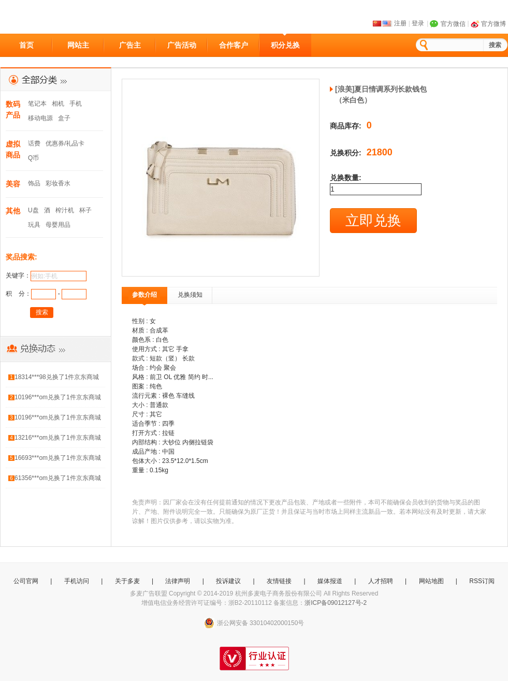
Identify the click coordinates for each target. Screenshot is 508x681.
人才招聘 (380, 581)
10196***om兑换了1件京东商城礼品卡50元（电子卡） (57, 399)
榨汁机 (64, 210)
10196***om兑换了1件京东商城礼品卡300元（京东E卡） (57, 419)
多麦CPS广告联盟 (47, 17)
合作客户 (233, 45)
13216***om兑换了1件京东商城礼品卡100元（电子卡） (57, 439)
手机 (75, 103)
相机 (58, 103)
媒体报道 (329, 581)
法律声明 (177, 581)
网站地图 (431, 581)
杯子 (85, 210)
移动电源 (40, 118)
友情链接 (279, 581)
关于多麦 (127, 581)
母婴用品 (58, 224)
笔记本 (37, 103)
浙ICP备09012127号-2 (335, 602)
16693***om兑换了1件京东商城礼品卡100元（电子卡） (57, 459)
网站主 (78, 45)
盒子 (64, 118)
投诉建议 (228, 581)
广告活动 (181, 45)
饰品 (34, 183)
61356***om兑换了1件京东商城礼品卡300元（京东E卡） (57, 479)
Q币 (33, 158)
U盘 (33, 210)
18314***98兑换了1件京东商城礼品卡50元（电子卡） (56, 378)
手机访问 (76, 581)
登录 (418, 23)
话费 (34, 143)
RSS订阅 (482, 581)
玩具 (34, 224)
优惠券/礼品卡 (65, 143)
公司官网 (25, 581)
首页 (26, 45)
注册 (400, 23)
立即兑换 (373, 220)
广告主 (130, 45)
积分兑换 (285, 45)
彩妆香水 (58, 183)
